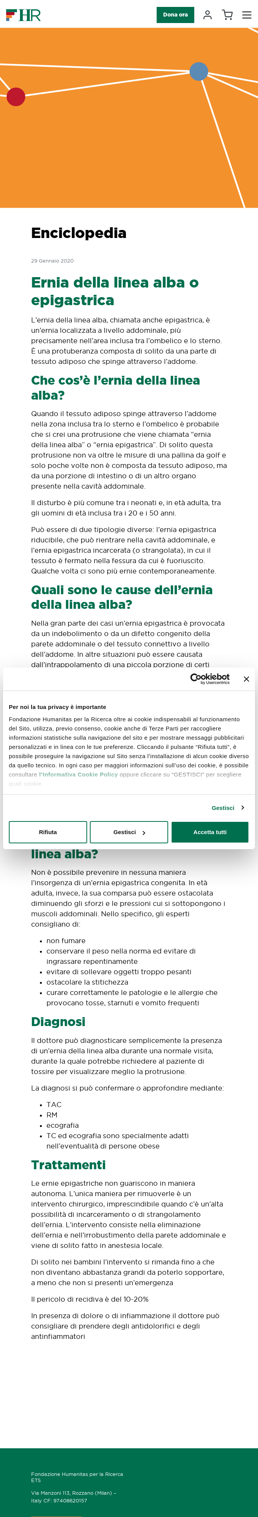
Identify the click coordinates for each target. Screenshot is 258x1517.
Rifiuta (48, 832)
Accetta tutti (210, 832)
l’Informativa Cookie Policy (78, 774)
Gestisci (223, 808)
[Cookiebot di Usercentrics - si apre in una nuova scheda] (196, 679)
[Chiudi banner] (246, 679)
